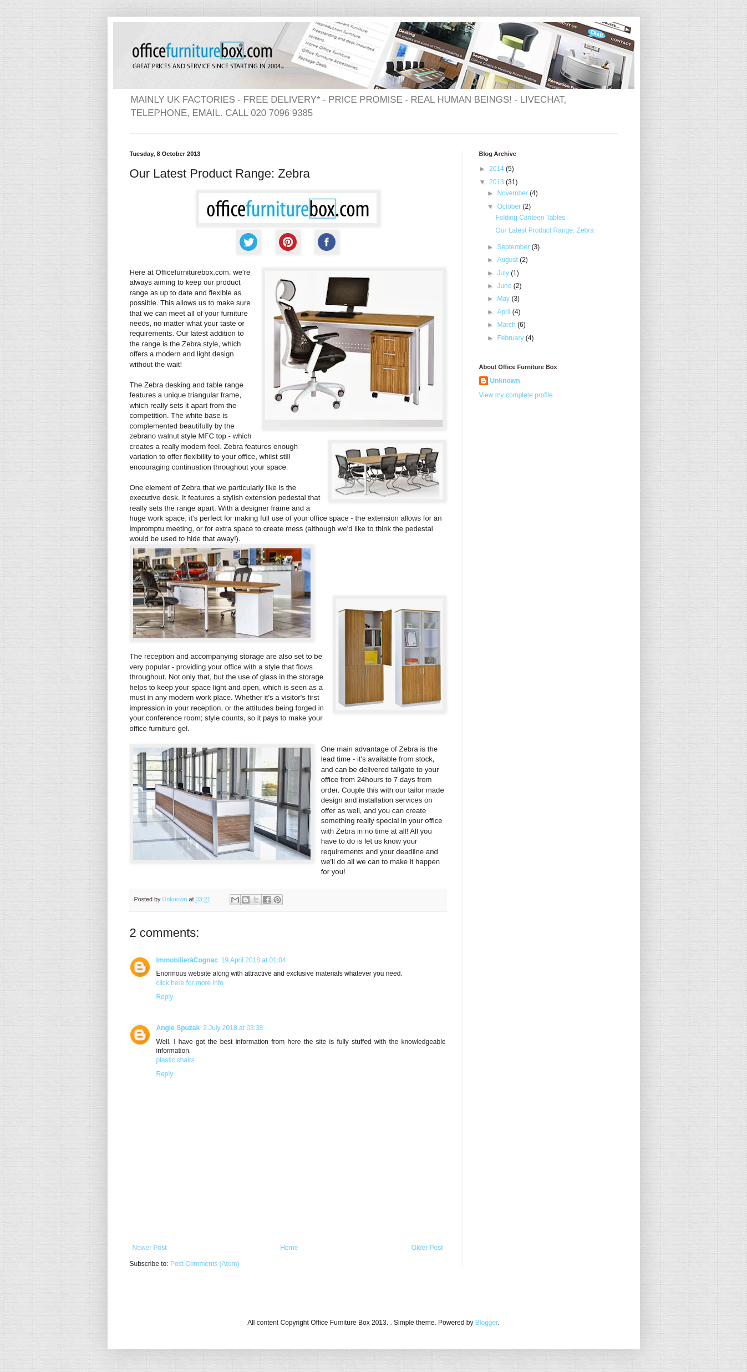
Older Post (427, 1248)
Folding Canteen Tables (530, 217)
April (504, 312)
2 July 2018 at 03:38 (233, 1028)
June (505, 286)
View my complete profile (516, 395)
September (514, 247)
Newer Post (150, 1248)
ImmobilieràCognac (187, 960)
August (508, 260)
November (513, 193)
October (509, 206)
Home (289, 1248)
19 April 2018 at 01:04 (253, 960)
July (504, 273)
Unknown (505, 381)
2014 (497, 169)
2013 (497, 182)
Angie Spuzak (178, 1028)
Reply (165, 997)
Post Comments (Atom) (205, 1264)
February (511, 338)
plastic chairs (175, 1060)
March (507, 325)
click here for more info (189, 983)
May (504, 298)
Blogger (486, 1322)
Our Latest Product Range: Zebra (544, 230)
